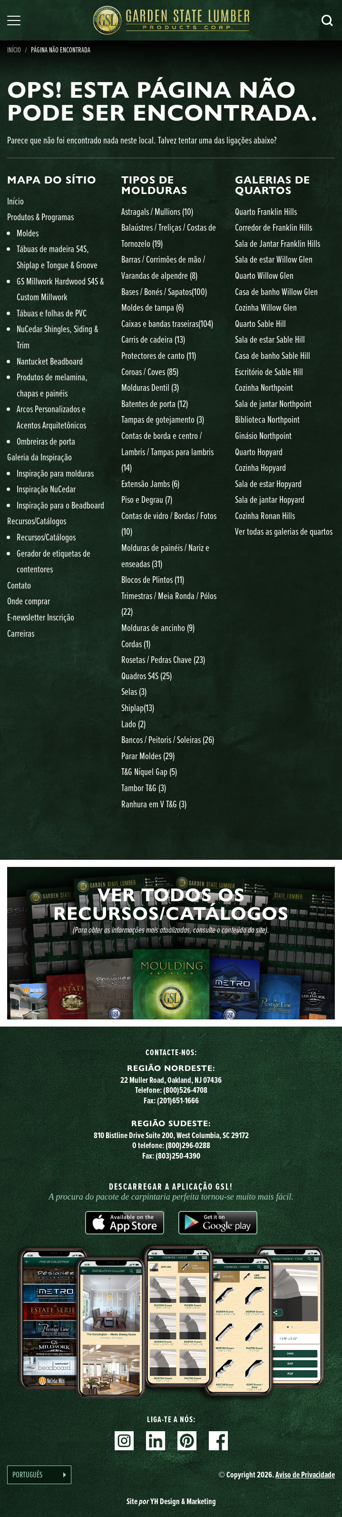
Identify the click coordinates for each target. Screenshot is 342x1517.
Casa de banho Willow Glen (276, 291)
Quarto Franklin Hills (266, 211)
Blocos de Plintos (152, 579)
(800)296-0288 (188, 1145)
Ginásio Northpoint (263, 435)
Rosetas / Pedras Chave (163, 659)
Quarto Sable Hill (260, 323)
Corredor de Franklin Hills (273, 227)
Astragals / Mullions (157, 211)
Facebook (218, 1440)
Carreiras (20, 633)
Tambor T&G (143, 787)
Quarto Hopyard (259, 451)
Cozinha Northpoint (264, 387)
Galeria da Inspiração (39, 457)
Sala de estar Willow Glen (274, 259)
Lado (133, 724)
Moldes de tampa (152, 307)
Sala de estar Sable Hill (270, 339)
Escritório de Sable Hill (269, 371)
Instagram (124, 1440)
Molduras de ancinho (158, 627)
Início (15, 201)
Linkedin (155, 1440)
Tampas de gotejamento (162, 419)
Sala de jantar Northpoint (273, 403)
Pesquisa (327, 20)
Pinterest (186, 1440)
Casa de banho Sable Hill (272, 355)
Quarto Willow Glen (264, 275)
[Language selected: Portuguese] (39, 1475)
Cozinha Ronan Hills (265, 515)
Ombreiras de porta (46, 441)
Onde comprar (28, 601)
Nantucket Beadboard (50, 361)
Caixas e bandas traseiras (167, 323)
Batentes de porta (154, 403)
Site (171, 1501)
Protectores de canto (158, 355)
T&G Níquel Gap (149, 771)
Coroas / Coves (149, 371)
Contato (19, 585)
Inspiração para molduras (55, 473)
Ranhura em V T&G (153, 804)
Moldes (28, 233)
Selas (134, 691)
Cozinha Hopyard (260, 467)
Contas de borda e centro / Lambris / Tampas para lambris (167, 451)
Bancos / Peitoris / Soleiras (167, 739)
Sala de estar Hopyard (268, 483)
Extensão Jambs (150, 483)
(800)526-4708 (185, 1090)
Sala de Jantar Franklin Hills (277, 243)
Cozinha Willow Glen (266, 307)
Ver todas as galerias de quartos (283, 531)
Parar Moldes (148, 756)
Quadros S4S (146, 675)
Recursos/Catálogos (36, 521)
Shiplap (137, 707)
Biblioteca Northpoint (267, 419)
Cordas (135, 644)
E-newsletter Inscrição (40, 617)
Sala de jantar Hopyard (269, 499)
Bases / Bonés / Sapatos (164, 291)
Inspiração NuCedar (46, 489)
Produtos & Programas (40, 217)
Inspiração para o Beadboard (60, 505)
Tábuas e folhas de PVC (52, 313)
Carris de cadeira (153, 339)
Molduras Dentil (150, 387)
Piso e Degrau (146, 499)
